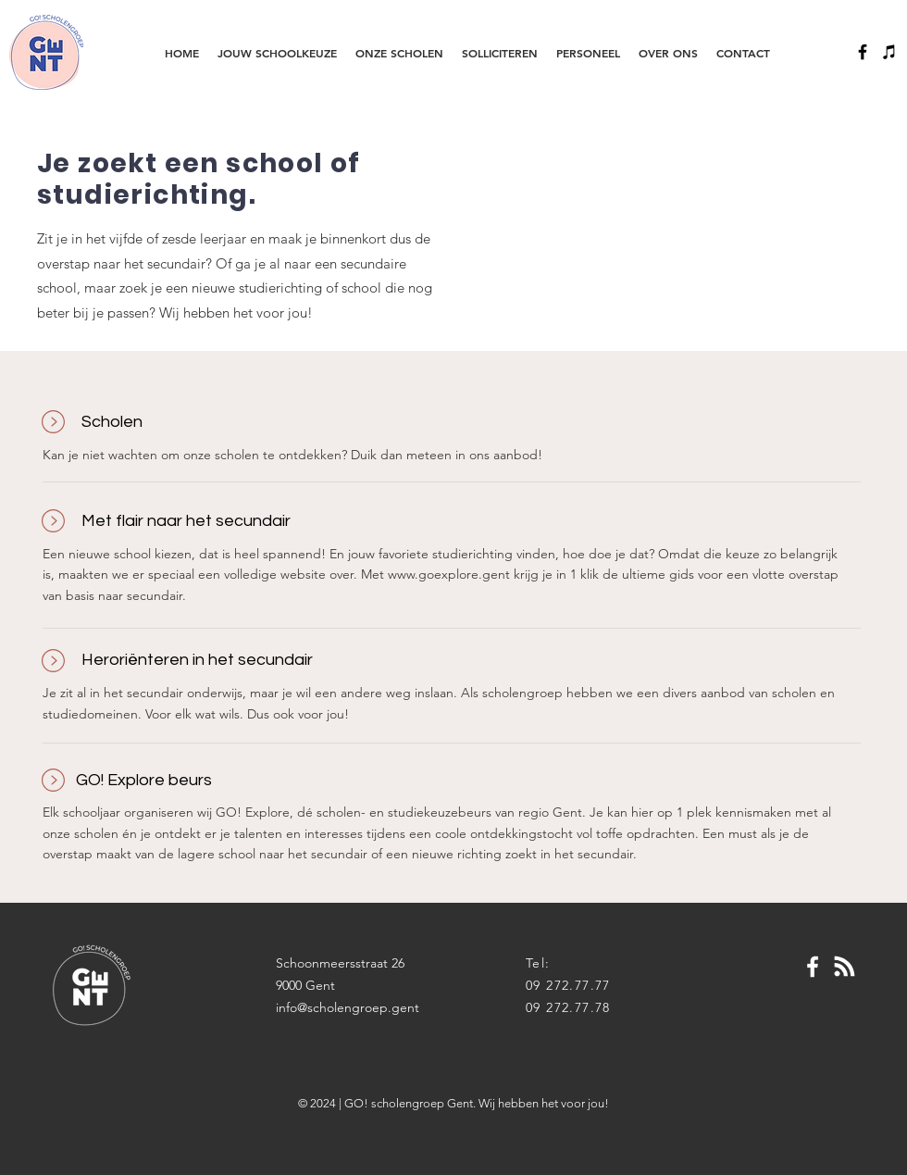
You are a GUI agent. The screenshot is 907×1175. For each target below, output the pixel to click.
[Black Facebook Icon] (862, 52)
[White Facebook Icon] (812, 967)
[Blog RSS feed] (844, 967)
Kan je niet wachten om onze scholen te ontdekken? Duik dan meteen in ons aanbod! (292, 454)
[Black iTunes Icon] (889, 52)
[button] (277, 53)
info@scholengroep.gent (347, 1007)
